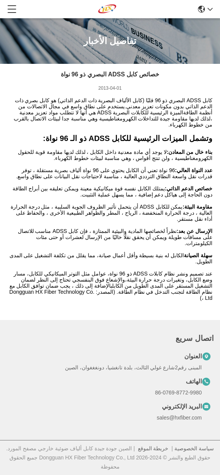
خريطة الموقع (153, 448)
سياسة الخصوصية (194, 448)
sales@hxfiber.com (179, 418)
